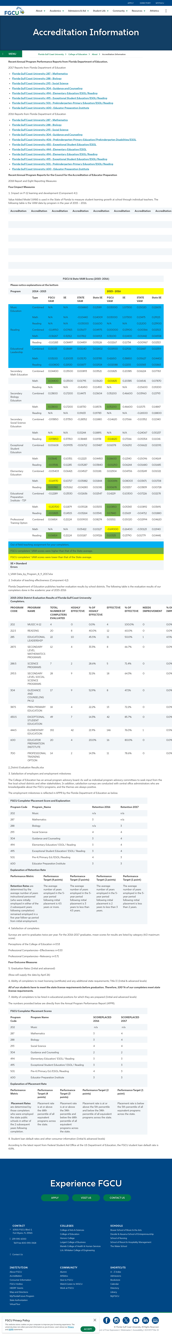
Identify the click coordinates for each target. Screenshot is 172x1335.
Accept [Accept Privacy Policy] (88, 1329)
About (94, 54)
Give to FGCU (66, 1280)
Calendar (114, 1284)
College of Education (77, 54)
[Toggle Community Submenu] (120, 11)
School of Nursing (118, 1238)
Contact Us (117, 1198)
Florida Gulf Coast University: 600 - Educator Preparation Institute (51, 108)
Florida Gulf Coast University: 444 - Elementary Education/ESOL (50, 149)
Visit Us (86, 1198)
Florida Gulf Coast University (51, 54)
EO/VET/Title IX (152, 1330)
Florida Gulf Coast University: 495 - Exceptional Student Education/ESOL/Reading (60, 98)
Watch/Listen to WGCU (71, 1284)
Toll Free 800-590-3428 (25, 1243)
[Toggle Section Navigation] (11, 53)
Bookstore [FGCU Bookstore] (115, 1280)
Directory (145, 3)
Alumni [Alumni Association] (63, 1272)
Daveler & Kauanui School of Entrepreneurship (132, 1234)
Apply (131, 3)
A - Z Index (115, 1272)
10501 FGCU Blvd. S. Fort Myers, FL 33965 (22, 1231)
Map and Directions (19, 1292)
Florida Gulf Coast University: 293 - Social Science (41, 83)
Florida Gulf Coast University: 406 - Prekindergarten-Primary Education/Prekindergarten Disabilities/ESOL (75, 139)
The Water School (118, 1246)
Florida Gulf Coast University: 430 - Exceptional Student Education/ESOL (55, 144)
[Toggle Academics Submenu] (57, 11)
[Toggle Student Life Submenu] (101, 11)
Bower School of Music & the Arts (126, 1230)
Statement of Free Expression (106, 1330)
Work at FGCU (67, 1288)
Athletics (154, 11)
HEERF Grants (16, 1288)
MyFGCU (160, 3)
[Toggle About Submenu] (41, 11)
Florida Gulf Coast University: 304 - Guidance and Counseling (48, 88)
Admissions (115, 1276)
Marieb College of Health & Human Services (80, 1246)
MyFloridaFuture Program (22, 1296)
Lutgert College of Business (73, 1242)
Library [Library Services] (113, 1292)
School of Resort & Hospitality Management (130, 1242)
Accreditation (16, 1276)
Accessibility (138, 1330)
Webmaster (126, 1330)
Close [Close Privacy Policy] (95, 1320)
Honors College (67, 1238)
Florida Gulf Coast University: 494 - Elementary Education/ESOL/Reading (55, 93)
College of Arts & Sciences (72, 1230)
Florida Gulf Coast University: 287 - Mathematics (40, 74)
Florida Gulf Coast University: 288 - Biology (37, 78)
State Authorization (19, 1300)
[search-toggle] (166, 10)
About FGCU (16, 1272)
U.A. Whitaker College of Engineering (77, 1250)
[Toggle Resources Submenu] (138, 11)
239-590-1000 (19, 1239)
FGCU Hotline (16, 1284)
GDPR (11, 1330)
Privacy (71, 1327)
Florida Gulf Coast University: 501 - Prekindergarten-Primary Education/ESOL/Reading (63, 103)
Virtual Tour (15, 1304)
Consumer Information (20, 1280)
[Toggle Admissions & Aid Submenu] (78, 11)
